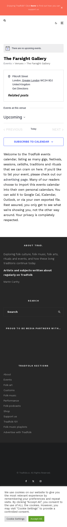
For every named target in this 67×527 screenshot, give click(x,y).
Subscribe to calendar (31, 141)
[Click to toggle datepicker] (14, 117)
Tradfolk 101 (11, 421)
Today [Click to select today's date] (33, 129)
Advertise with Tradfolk (17, 432)
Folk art (8, 385)
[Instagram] (40, 481)
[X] (33, 481)
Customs (9, 390)
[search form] (30, 312)
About (7, 374)
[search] (59, 312)
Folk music (10, 395)
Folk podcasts (12, 405)
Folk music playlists (15, 426)
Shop (7, 411)
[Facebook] (26, 481)
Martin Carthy (11, 281)
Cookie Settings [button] (15, 518)
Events (8, 63)
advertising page (16, 179)
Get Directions (20, 88)
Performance (11, 400)
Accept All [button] (36, 518)
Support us (10, 416)
